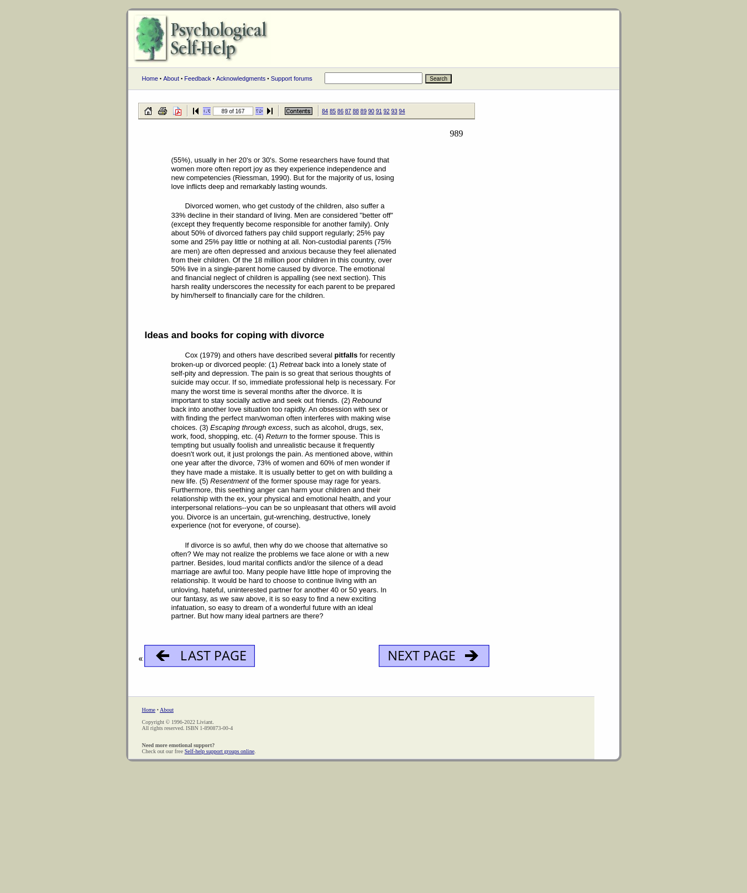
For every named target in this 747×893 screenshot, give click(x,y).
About (171, 78)
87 (348, 111)
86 (340, 111)
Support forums (291, 78)
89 (364, 111)
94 (402, 111)
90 (371, 111)
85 (333, 111)
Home (150, 78)
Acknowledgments (240, 78)
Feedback (197, 78)
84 (325, 111)
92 (387, 111)
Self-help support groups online (219, 751)
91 (379, 111)
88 (356, 111)
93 (394, 111)
